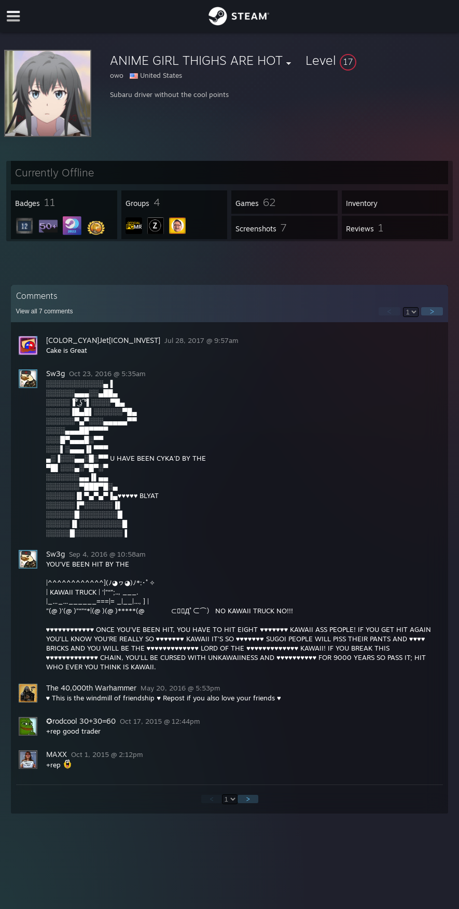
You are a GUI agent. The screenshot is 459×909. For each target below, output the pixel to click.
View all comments (44, 311)
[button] (380, 60)
